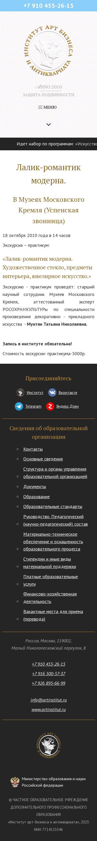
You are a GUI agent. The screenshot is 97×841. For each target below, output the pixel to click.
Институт (35, 392)
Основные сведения (43, 459)
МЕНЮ (47, 107)
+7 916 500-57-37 (48, 673)
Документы (34, 486)
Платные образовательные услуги (50, 580)
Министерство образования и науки (54, 782)
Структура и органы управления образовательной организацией (55, 472)
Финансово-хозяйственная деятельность (50, 597)
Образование (36, 497)
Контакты (33, 449)
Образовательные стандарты (52, 506)
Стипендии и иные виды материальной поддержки (49, 562)
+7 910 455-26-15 (48, 664)
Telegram (33, 406)
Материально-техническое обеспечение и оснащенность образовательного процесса (53, 541)
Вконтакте (67, 392)
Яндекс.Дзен (67, 406)
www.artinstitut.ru (49, 709)
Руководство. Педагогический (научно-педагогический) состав (55, 520)
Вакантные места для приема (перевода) (53, 615)
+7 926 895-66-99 (48, 683)
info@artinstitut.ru (49, 700)
